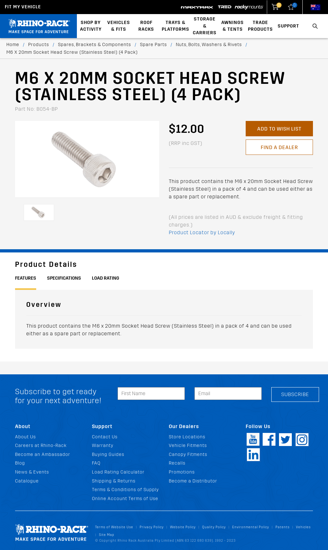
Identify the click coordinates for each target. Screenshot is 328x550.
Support (288, 26)
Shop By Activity (91, 26)
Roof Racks (146, 26)
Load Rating (105, 278)
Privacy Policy (152, 527)
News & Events (32, 472)
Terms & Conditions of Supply (125, 489)
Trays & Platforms (175, 26)
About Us (25, 437)
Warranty (102, 445)
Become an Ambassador (42, 454)
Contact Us (105, 437)
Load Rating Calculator (118, 472)
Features (25, 278)
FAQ (96, 463)
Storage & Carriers (205, 26)
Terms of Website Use (114, 527)
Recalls (177, 463)
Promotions (182, 472)
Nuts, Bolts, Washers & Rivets (209, 44)
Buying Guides (108, 454)
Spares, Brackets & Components (94, 44)
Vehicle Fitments (188, 445)
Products (38, 44)
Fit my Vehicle (23, 7)
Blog (20, 463)
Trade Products (260, 26)
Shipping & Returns (113, 481)
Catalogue (27, 481)
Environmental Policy (250, 527)
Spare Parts (153, 44)
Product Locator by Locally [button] (202, 232)
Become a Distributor (193, 481)
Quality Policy (214, 527)
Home (12, 44)
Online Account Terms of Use (125, 498)
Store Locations (187, 437)
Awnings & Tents (232, 26)
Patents (282, 527)
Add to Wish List (279, 129)
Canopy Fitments (188, 454)
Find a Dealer (279, 147)
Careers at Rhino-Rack (41, 445)
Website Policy (183, 527)
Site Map (106, 535)
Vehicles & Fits (118, 26)
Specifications (64, 278)
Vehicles (303, 527)
